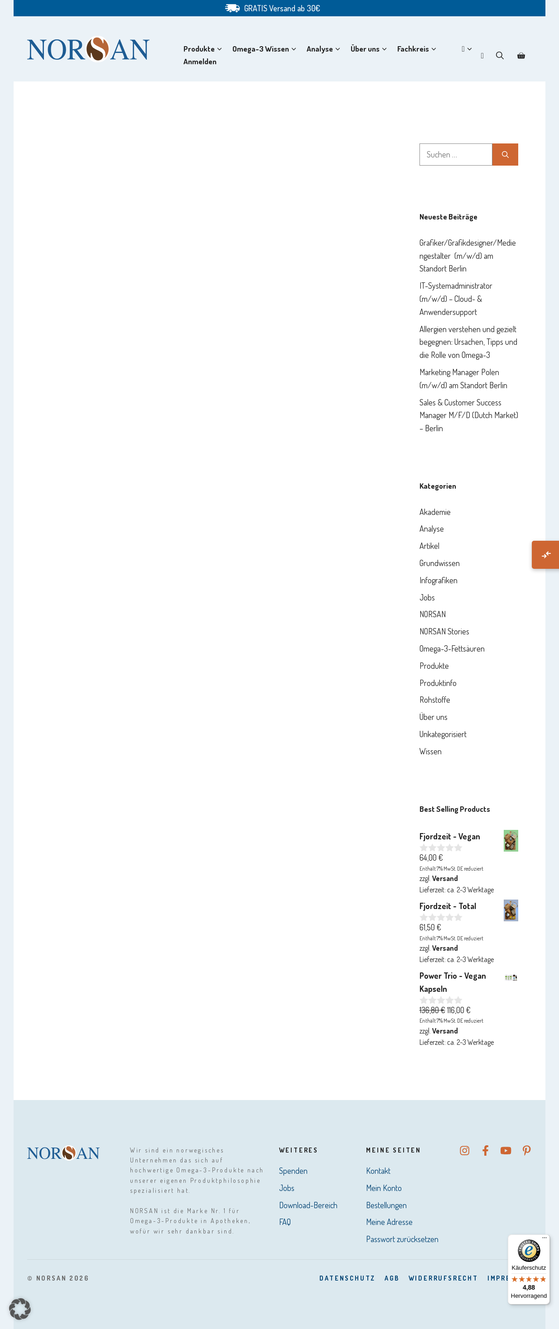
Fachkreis (418, 49)
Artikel (429, 546)
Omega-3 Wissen (266, 49)
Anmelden (200, 61)
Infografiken (438, 580)
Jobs (427, 597)
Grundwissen (439, 563)
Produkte (204, 49)
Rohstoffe (434, 700)
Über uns (370, 49)
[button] (500, 55)
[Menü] (544, 1239)
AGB (392, 1278)
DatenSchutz (347, 1278)
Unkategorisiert (443, 734)
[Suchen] (505, 154)
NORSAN (432, 614)
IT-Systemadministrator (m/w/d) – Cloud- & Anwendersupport (455, 299)
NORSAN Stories (444, 631)
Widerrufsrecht (443, 1278)
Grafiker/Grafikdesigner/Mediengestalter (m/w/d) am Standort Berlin (467, 256)
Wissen (430, 751)
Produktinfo (438, 683)
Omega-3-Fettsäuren (452, 648)
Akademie (435, 512)
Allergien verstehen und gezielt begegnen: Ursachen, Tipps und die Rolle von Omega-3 (468, 342)
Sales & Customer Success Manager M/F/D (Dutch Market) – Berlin (468, 415)
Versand (445, 878)
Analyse (325, 49)
